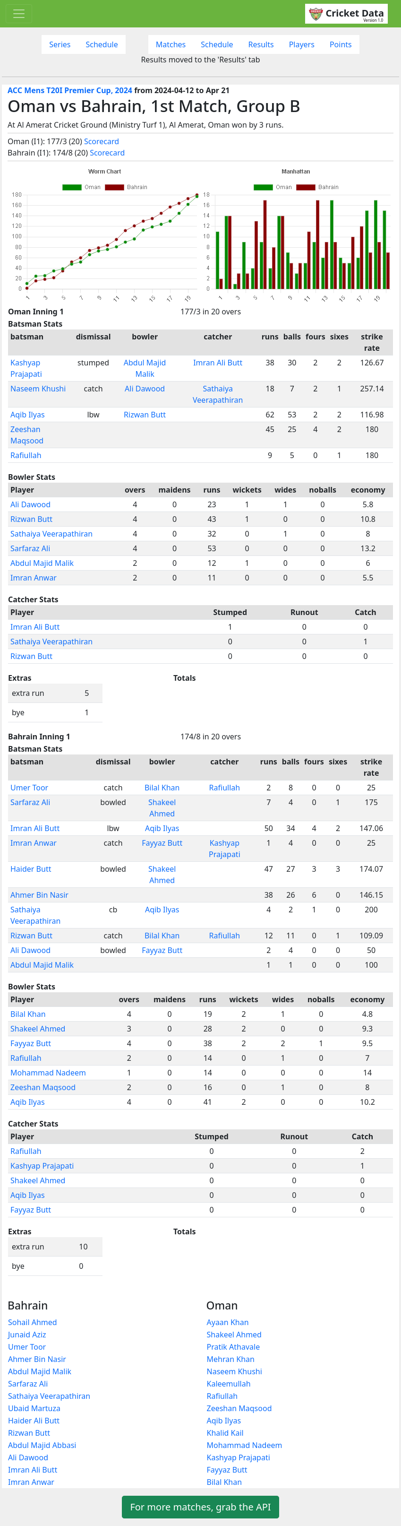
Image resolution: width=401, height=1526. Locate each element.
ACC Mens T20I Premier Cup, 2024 (70, 90)
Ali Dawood (145, 388)
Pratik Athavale (233, 1347)
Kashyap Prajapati (42, 1166)
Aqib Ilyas (27, 414)
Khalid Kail (225, 1433)
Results (261, 44)
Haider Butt (30, 869)
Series (59, 44)
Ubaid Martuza (34, 1408)
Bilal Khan (162, 787)
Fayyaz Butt (162, 843)
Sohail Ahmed (32, 1322)
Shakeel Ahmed (37, 1028)
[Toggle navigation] (19, 13)
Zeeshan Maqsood (43, 1087)
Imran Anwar (33, 577)
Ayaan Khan (228, 1322)
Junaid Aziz (27, 1334)
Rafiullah (26, 455)
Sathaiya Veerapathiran (51, 534)
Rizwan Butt (145, 414)
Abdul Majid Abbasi (42, 1445)
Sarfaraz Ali (30, 548)
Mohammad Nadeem (48, 1072)
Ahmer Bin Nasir (39, 895)
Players (302, 44)
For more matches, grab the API (200, 1506)
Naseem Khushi (38, 388)
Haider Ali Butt (34, 1420)
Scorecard (101, 141)
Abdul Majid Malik (42, 563)
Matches (171, 44)
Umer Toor (29, 787)
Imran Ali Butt (217, 362)
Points (341, 44)
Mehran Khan (231, 1359)
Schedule (101, 44)
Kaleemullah (229, 1384)
